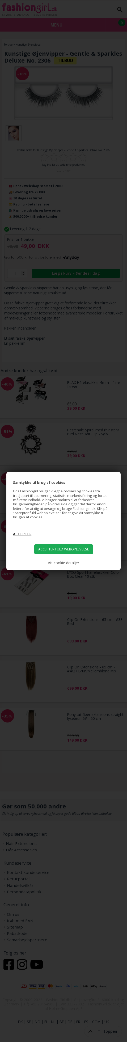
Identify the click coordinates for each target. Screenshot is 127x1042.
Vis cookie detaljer (63, 563)
